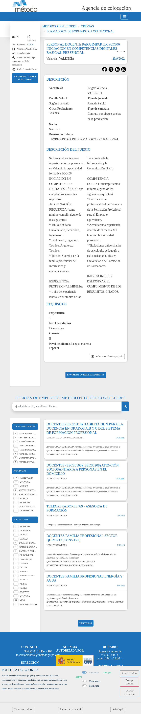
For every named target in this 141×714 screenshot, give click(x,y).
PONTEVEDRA (26, 478)
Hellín (23, 567)
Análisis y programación (28, 454)
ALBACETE (25, 502)
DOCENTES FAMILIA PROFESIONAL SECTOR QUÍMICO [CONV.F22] (81, 538)
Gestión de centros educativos (28, 437)
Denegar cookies (129, 682)
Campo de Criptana (28, 547)
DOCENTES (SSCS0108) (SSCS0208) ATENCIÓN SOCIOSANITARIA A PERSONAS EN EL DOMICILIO (82, 469)
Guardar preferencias (129, 692)
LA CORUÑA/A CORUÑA (28, 494)
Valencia (25, 596)
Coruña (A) (26, 559)
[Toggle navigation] (125, 16)
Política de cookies (23, 709)
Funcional (94, 672)
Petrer (23, 588)
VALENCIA (25, 482)
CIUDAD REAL (26, 510)
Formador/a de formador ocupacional (28, 433)
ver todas (85, 623)
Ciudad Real (26, 555)
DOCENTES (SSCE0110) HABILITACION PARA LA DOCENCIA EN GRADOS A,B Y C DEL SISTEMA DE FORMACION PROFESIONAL (84, 428)
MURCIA (24, 498)
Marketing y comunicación (28, 458)
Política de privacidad (70, 709)
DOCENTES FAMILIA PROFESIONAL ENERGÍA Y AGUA (84, 578)
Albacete (25, 526)
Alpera (24, 534)
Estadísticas (94, 681)
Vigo (22, 600)
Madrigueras (27, 575)
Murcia (24, 579)
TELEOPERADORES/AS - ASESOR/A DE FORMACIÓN (77, 508)
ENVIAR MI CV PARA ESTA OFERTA (25, 78)
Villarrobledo (28, 604)
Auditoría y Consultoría (28, 462)
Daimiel (24, 563)
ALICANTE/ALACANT (28, 506)
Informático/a (28, 450)
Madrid (24, 571)
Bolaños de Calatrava (28, 543)
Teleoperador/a (28, 445)
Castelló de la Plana (28, 551)
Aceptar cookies (129, 673)
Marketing (94, 686)
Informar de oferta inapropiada (109, 356)
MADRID (24, 486)
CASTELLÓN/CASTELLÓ (28, 490)
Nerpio (23, 584)
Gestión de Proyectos (28, 441)
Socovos (24, 592)
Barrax (24, 539)
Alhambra (25, 530)
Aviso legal (117, 709)
